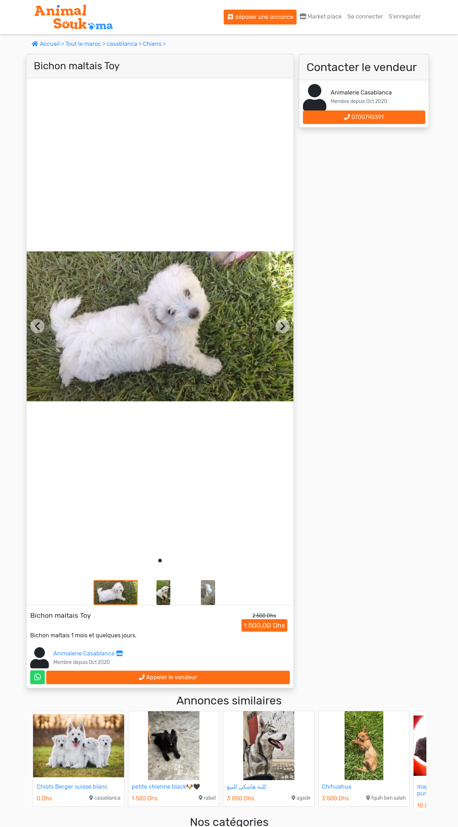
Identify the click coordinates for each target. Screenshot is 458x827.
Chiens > (154, 43)
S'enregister (405, 16)
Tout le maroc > (86, 43)
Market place (320, 16)
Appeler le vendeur (168, 677)
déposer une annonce (260, 16)
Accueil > (48, 43)
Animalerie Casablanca (88, 653)
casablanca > (125, 43)
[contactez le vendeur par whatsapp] (37, 677)
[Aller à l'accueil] (73, 17)
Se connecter (365, 16)
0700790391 (364, 117)
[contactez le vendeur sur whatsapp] (37, 677)
